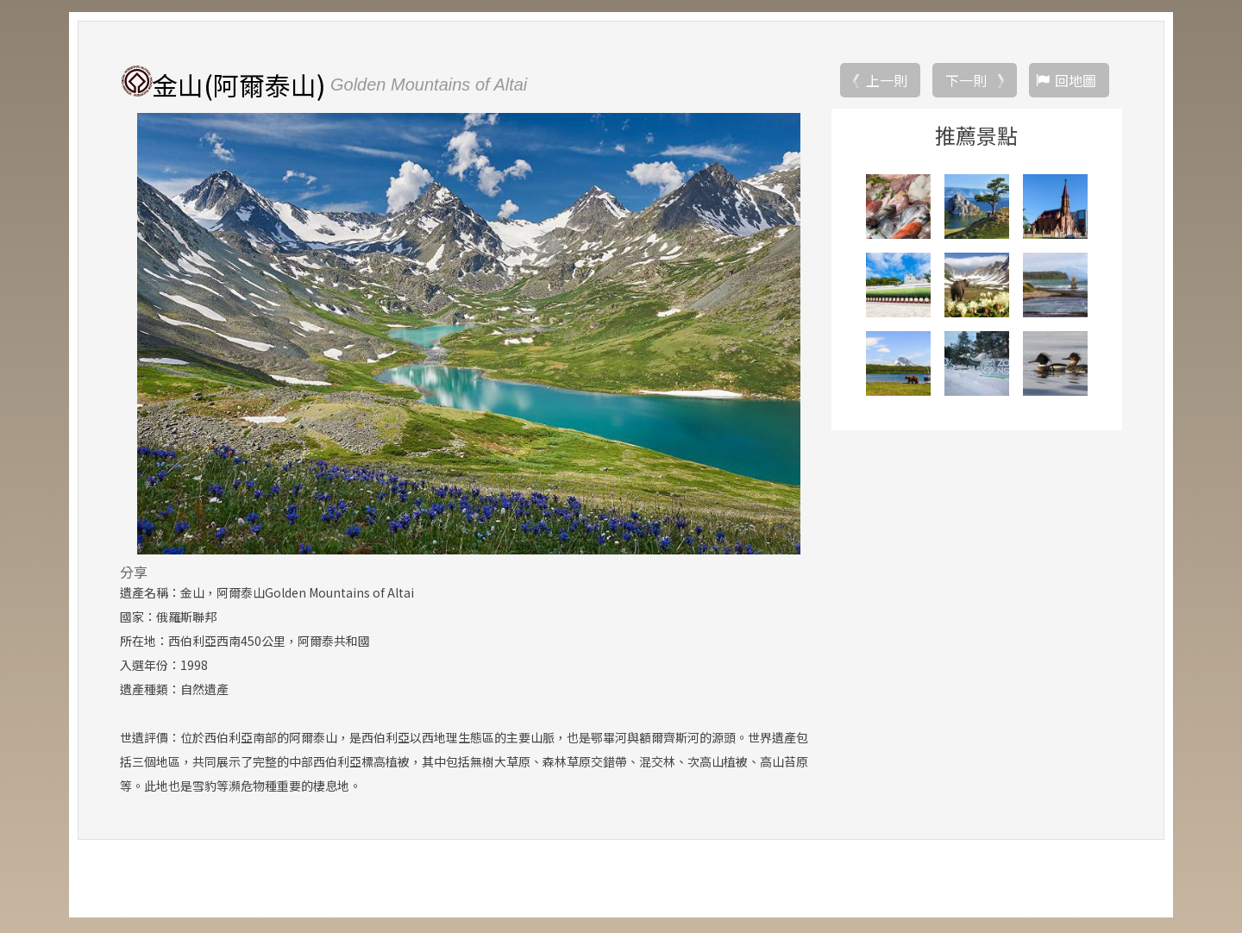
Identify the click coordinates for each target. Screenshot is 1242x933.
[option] (469, 335)
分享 (133, 573)
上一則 (886, 82)
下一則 (966, 82)
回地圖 (1075, 82)
